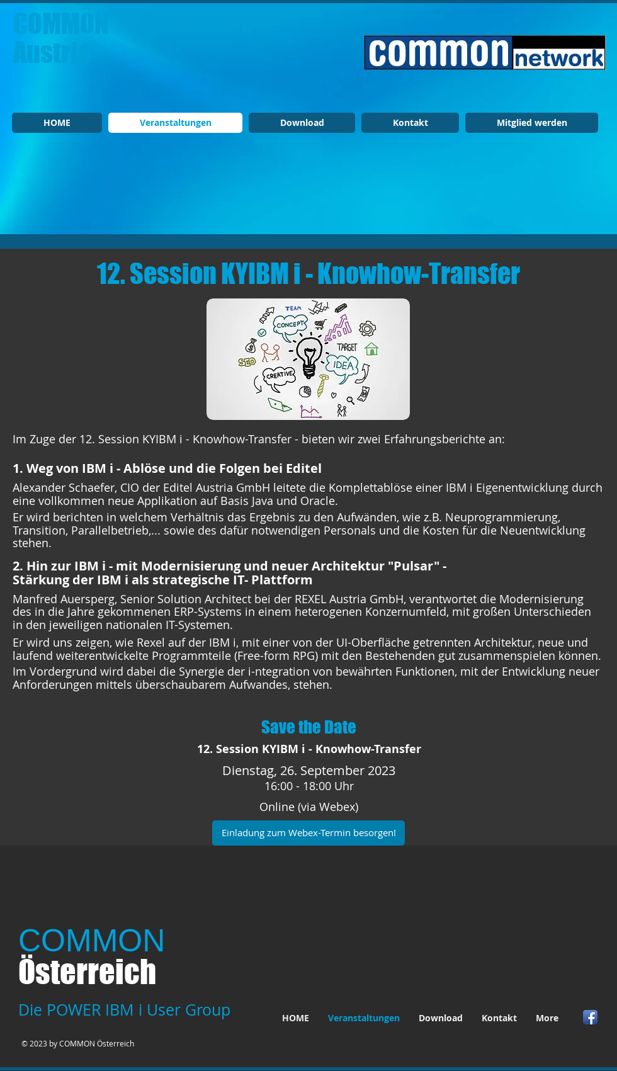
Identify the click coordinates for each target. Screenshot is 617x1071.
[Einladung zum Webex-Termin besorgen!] (308, 833)
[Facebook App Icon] (590, 1017)
